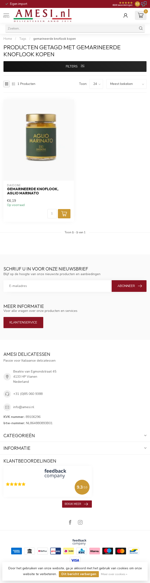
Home (7, 39)
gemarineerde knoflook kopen (54, 39)
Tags (22, 39)
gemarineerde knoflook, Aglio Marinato (32, 191)
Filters (75, 66)
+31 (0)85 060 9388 (28, 394)
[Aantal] (52, 213)
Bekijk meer (76, 504)
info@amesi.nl (23, 407)
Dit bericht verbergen (78, 574)
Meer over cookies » (114, 574)
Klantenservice (23, 322)
